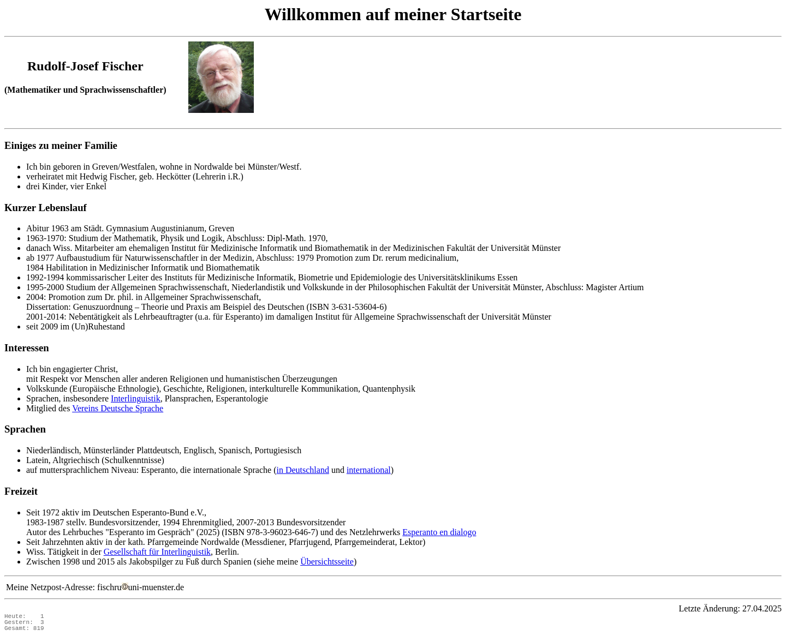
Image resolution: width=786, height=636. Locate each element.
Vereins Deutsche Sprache (117, 408)
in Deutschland (302, 470)
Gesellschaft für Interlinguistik (157, 551)
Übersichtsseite (327, 561)
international (369, 470)
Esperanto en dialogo (439, 532)
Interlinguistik (135, 398)
